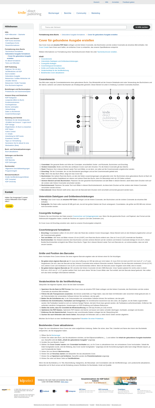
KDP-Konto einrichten (12, 41)
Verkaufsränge (10, 109)
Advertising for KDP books (14, 136)
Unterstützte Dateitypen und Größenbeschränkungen (59, 61)
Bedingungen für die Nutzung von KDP (44, 404)
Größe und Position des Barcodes (53, 68)
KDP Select (9, 129)
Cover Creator (44, 47)
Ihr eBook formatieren (12, 61)
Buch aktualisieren (11, 151)
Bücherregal (53, 13)
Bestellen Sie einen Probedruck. (92, 318)
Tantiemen (9, 158)
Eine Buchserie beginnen (14, 85)
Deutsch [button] (97, 2)
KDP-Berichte (10, 160)
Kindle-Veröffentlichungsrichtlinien (17, 177)
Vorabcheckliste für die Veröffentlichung (55, 70)
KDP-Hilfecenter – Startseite (15, 34)
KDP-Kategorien (11, 98)
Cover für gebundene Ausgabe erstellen (103, 35)
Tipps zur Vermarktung (13, 141)
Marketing (96, 13)
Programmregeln (11, 171)
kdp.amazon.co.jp (116, 404)
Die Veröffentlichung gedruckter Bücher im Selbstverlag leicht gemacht (125, 391)
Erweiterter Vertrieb (12, 138)
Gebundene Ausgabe (12, 76)
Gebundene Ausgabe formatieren (17, 54)
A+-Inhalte (9, 134)
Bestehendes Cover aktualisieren (52, 73)
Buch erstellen (10, 74)
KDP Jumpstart (10, 179)
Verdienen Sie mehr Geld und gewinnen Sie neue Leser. (87, 391)
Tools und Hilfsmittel (12, 63)
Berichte (67, 13)
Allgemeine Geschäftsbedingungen (17, 168)
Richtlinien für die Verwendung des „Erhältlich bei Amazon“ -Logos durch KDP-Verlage (18, 122)
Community (81, 13)
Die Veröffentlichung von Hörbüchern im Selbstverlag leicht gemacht (144, 391)
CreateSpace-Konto (12, 43)
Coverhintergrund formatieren (51, 66)
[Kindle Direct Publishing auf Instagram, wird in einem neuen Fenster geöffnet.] (71, 391)
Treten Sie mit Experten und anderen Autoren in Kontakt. (105, 391)
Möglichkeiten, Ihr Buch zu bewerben (18, 127)
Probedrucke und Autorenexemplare (18, 91)
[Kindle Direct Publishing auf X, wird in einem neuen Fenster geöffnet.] (57, 391)
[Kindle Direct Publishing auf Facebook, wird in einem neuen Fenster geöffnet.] (44, 391)
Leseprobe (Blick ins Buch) (14, 100)
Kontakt (9, 206)
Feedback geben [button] (130, 2)
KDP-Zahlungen (11, 162)
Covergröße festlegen (48, 63)
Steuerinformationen (12, 45)
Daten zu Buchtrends (12, 111)
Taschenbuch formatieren (14, 51)
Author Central (10, 131)
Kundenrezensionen (12, 102)
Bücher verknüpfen (12, 107)
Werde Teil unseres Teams (103, 404)
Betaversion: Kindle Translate (15, 83)
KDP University (10, 182)
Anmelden (115, 2)
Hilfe (106, 2)
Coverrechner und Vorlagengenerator (86, 216)
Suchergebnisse (11, 105)
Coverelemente (46, 59)
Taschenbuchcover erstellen (107, 52)
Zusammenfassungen (12, 114)
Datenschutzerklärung (62, 404)
